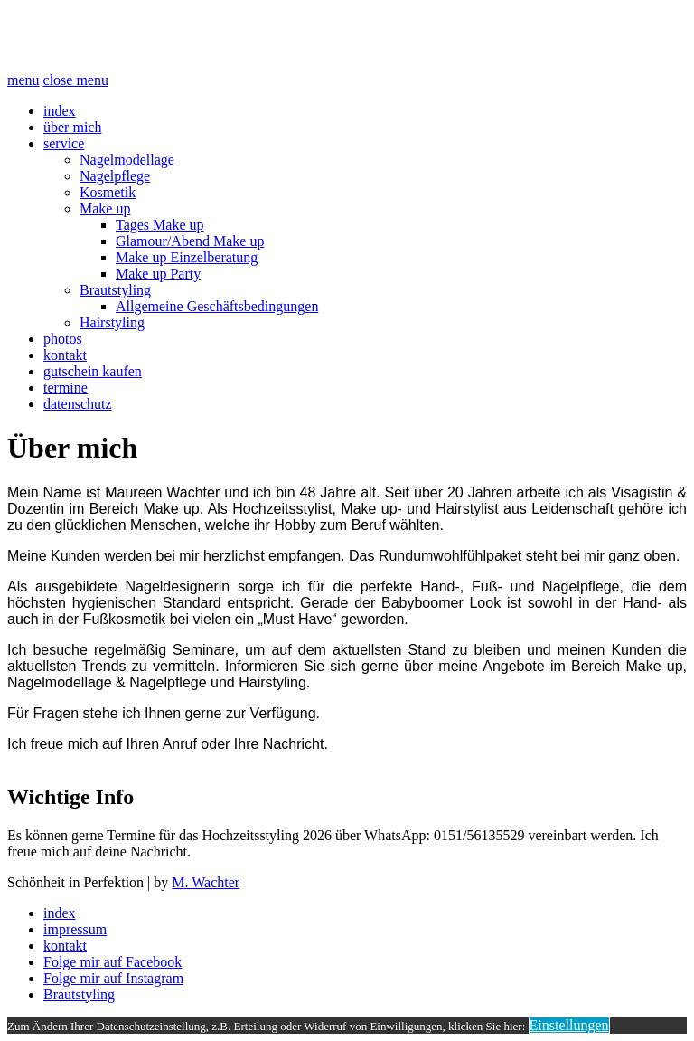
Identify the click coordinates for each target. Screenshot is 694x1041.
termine (65, 387)
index (59, 110)
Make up (105, 208)
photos (62, 338)
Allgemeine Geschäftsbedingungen (217, 306)
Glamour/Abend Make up (190, 241)
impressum (75, 929)
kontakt (65, 355)
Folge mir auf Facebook (112, 962)
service (63, 143)
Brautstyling (115, 290)
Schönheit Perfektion (152, 35)
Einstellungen (569, 1025)
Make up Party (158, 273)
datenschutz (77, 404)
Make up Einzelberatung (187, 257)
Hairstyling (112, 322)
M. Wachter (205, 882)
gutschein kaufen (92, 371)
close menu (75, 80)
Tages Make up (160, 224)
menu (23, 80)
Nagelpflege (115, 176)
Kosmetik (108, 192)
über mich (72, 127)
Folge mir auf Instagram (113, 978)
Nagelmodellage (127, 159)
